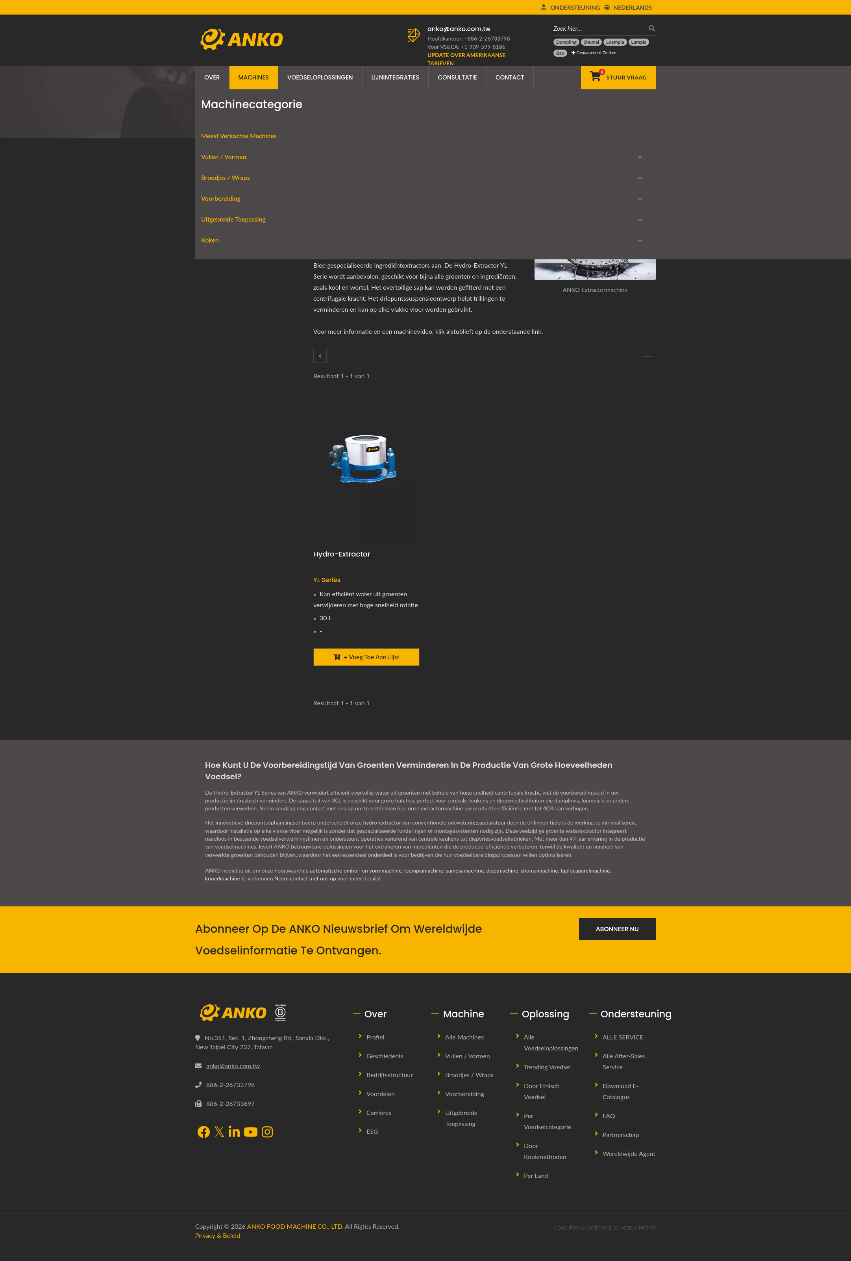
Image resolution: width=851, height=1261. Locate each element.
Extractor (354, 124)
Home (226, 124)
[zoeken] (650, 28)
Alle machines (464, 1050)
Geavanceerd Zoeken (594, 52)
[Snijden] (320, 355)
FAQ (609, 1129)
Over (212, 77)
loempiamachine (424, 883)
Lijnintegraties (396, 77)
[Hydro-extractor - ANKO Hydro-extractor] (366, 472)
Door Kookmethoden (545, 1164)
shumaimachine (541, 883)
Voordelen (380, 1107)
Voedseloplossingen (320, 77)
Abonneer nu (617, 942)
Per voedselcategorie (547, 1134)
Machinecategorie (265, 124)
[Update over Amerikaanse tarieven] (470, 59)
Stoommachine (221, 644)
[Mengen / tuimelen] (647, 356)
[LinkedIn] (357, 203)
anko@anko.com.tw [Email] (233, 1079)
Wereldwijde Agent (629, 1166)
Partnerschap (621, 1148)
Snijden (212, 360)
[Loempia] (615, 42)
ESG (372, 1144)
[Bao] (560, 53)
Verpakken (216, 511)
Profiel (375, 1050)
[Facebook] (335, 203)
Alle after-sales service (624, 1074)
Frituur (211, 625)
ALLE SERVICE (623, 1050)
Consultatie (457, 77)
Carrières (378, 1126)
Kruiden (213, 417)
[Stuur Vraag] (618, 77)
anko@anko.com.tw (458, 28)
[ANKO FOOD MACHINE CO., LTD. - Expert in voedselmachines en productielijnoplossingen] (241, 37)
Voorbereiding (315, 124)
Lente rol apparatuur (229, 304)
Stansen (213, 549)
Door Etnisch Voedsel (542, 1104)
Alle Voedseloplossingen (551, 1056)
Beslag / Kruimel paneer (233, 493)
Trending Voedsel (547, 1080)
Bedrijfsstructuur (389, 1088)
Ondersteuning (575, 7)
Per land (536, 1189)
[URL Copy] (388, 203)
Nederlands (633, 7)
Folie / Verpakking (225, 323)
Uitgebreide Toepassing (227, 457)
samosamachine (466, 883)
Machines (254, 77)
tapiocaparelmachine (588, 883)
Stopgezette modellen (241, 714)
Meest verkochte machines (233, 209)
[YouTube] (251, 1146)
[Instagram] (267, 1146)
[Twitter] (346, 203)
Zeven (210, 436)
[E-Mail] (377, 203)
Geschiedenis (384, 1069)
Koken (204, 608)
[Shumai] (591, 42)
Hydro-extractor (341, 554)
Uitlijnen (213, 474)
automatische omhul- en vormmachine (356, 883)
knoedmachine (222, 891)
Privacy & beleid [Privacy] (217, 1248)
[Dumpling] (566, 42)
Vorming (213, 247)
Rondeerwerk (220, 266)
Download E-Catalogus (244, 687)
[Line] (367, 203)
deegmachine (504, 883)
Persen (211, 530)
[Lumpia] (639, 42)
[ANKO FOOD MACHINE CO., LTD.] (268, 1026)
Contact (510, 77)
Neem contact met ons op (306, 891)
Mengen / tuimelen (227, 398)
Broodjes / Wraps (219, 287)
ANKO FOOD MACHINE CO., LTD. (295, 1239)
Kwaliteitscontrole (225, 587)
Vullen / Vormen (217, 230)
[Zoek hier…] (598, 28)
